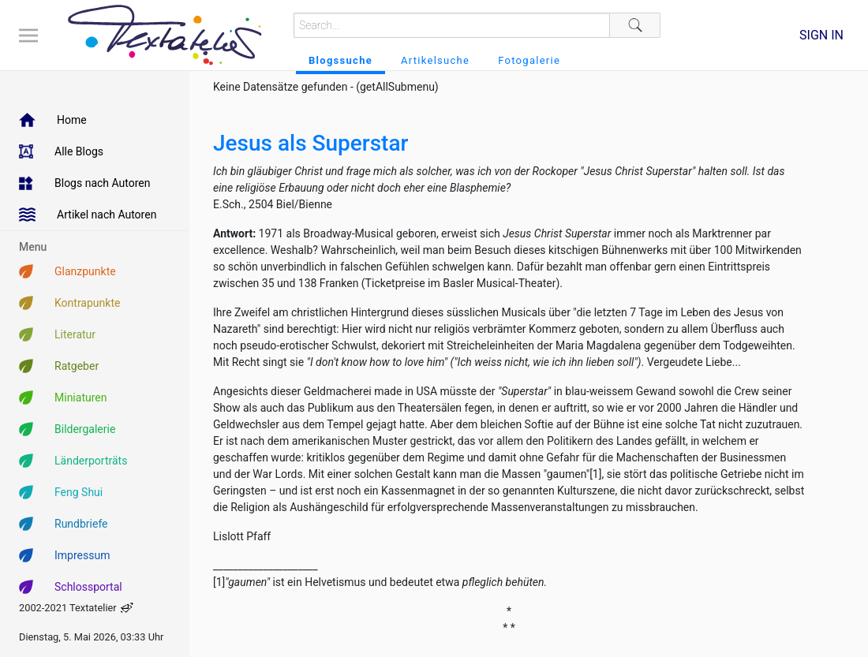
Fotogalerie (529, 60)
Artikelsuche (435, 60)
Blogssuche (340, 60)
